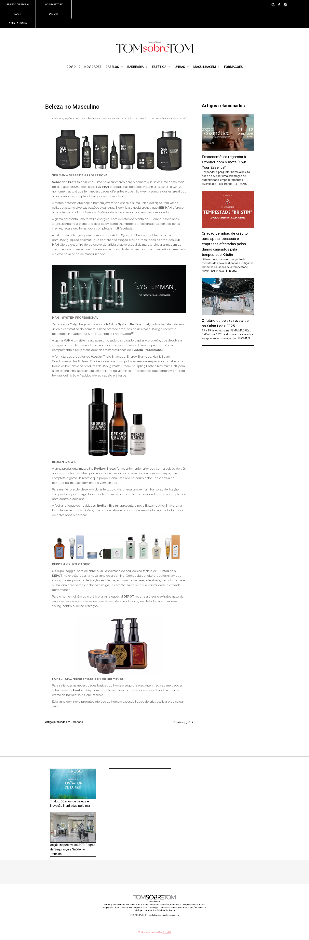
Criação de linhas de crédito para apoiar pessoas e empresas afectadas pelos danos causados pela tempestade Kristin (225, 244)
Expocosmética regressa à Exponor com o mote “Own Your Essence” (224, 162)
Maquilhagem (206, 67)
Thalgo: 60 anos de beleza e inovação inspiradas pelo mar (70, 803)
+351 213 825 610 (138, 915)
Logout (53, 13)
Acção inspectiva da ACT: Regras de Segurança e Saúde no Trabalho (72, 849)
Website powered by (154, 932)
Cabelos (114, 67)
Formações (233, 67)
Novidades (92, 67)
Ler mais (241, 183)
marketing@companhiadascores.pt (164, 915)
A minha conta (18, 23)
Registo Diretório (18, 4)
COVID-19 (73, 67)
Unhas (182, 67)
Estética (161, 67)
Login (17, 13)
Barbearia (137, 67)
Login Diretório (53, 4)
